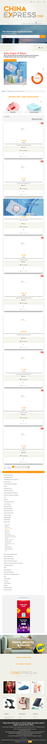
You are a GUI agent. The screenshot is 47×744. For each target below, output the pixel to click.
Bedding (6, 538)
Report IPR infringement (38, 721)
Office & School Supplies (9, 558)
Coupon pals (7, 725)
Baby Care (7, 525)
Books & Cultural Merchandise (10, 484)
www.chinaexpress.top (24, 597)
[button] (43, 69)
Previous (9, 466)
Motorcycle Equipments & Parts (10, 554)
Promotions (35, 735)
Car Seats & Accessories (9, 539)
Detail (23, 147)
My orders (6, 720)
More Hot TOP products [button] (10, 60)
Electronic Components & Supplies (11, 495)
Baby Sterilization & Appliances (10, 536)
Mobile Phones (22, 725)
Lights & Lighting (7, 515)
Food (5, 497)
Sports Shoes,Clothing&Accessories (11, 574)
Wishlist (33, 1)
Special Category (7, 569)
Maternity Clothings (8, 547)
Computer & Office (8, 488)
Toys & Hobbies (7, 578)
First (5, 466)
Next (28, 466)
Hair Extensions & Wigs (9, 501)
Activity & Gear (7, 524)
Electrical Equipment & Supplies (10, 492)
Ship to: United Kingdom (38, 22)
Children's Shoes (8, 542)
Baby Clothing (7, 527)
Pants (20, 719)
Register (39, 1)
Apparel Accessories (8, 477)
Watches (6, 585)
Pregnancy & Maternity (9, 549)
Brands (5, 486)
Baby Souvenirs (7, 534)
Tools (5, 576)
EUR (29, 22)
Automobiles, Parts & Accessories (11, 479)
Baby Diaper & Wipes (8, 528)
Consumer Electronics (8, 490)
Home (4, 91)
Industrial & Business (8, 510)
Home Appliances (7, 506)
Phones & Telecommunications (10, 561)
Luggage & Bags (7, 517)
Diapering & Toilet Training (9, 543)
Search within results (37, 119)
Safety (6, 550)
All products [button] (23, 472)
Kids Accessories (8, 546)
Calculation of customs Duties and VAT (9, 717)
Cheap (34, 733)
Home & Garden (7, 504)
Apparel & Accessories (8, 475)
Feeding (6, 545)
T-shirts (20, 717)
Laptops (20, 723)
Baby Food (7, 530)
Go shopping (23, 150)
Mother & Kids (11, 91)
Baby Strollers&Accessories (10, 535)
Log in (45, 1)
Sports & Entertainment (9, 572)
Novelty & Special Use (8, 556)
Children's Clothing (8, 541)
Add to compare (23, 156)
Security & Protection (8, 565)
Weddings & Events (8, 587)
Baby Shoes (7, 532)
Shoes (5, 567)
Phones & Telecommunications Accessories (13, 563)
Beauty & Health (7, 481)
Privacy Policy (36, 719)
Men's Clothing (7, 519)
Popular (35, 731)
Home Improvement (8, 508)
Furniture (6, 499)
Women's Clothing (7, 589)
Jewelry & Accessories (8, 512)
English (24, 22)
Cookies (35, 717)
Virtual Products (7, 583)
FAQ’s (5, 722)
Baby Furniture (7, 531)
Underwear (6, 581)
